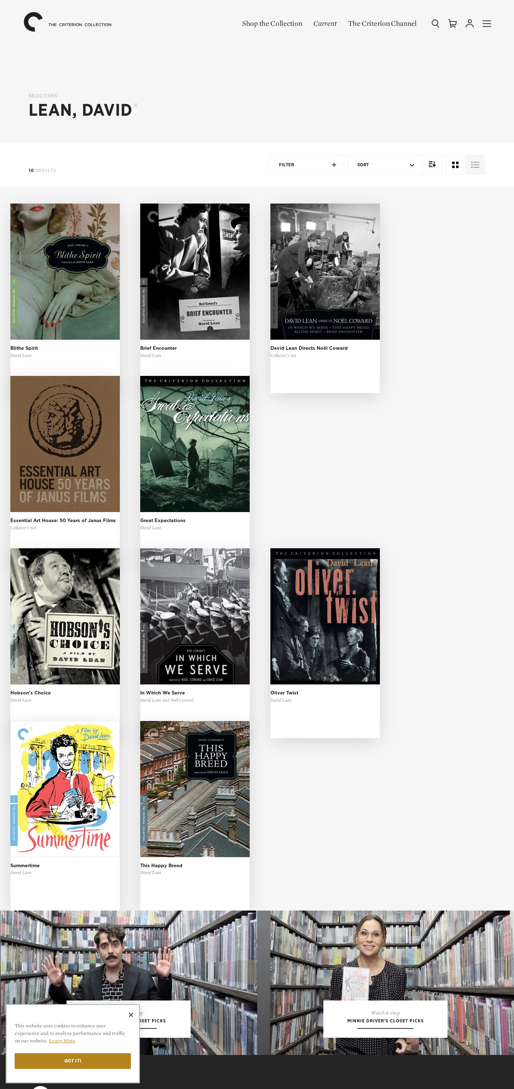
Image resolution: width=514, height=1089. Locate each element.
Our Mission (397, 816)
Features (387, 766)
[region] (73, 1043)
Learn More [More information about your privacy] (62, 1040)
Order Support (286, 977)
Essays (384, 755)
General (277, 966)
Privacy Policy (395, 885)
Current (325, 23)
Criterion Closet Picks (296, 777)
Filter (308, 165)
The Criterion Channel (382, 23)
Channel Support (289, 1000)
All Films (278, 744)
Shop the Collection (272, 23)
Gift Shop (279, 789)
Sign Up (276, 843)
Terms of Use (399, 870)
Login (273, 885)
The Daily (388, 777)
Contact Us (395, 829)
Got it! (73, 1061)
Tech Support (284, 989)
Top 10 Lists (390, 744)
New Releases (284, 755)
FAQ (274, 950)
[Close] (131, 1015)
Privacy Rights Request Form (414, 908)
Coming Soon (283, 766)
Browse (276, 832)
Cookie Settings (396, 897)
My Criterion (289, 870)
